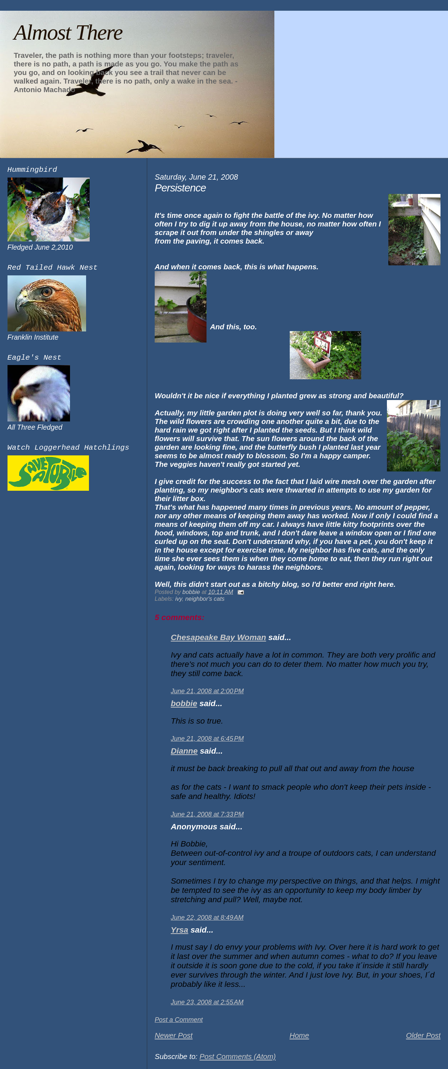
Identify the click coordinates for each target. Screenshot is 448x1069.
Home (299, 1035)
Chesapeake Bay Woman (218, 637)
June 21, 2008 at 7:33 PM (207, 814)
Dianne (184, 750)
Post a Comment (179, 1019)
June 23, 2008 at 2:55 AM (207, 1002)
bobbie (184, 703)
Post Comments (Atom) (237, 1056)
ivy (178, 598)
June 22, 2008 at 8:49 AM (207, 917)
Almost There (68, 32)
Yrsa (179, 929)
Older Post (423, 1035)
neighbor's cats (204, 598)
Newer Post (174, 1035)
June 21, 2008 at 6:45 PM (207, 738)
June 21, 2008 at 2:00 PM (207, 691)
